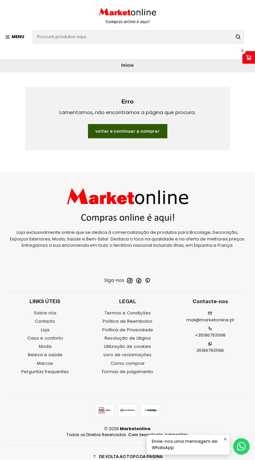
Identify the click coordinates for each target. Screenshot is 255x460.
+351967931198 (210, 324)
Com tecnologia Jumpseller (158, 426)
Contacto (45, 313)
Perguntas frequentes (45, 364)
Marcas (45, 355)
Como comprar (128, 355)
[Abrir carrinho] (248, 57)
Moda (45, 339)
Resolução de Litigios (128, 330)
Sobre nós (45, 305)
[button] (128, 449)
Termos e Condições (128, 305)
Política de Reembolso (127, 313)
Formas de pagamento (127, 364)
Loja (45, 322)
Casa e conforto (45, 330)
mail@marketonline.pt (210, 309)
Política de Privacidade (127, 322)
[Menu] (15, 37)
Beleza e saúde (45, 347)
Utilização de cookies (127, 339)
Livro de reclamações (127, 347)
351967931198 (210, 340)
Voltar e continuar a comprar (127, 123)
